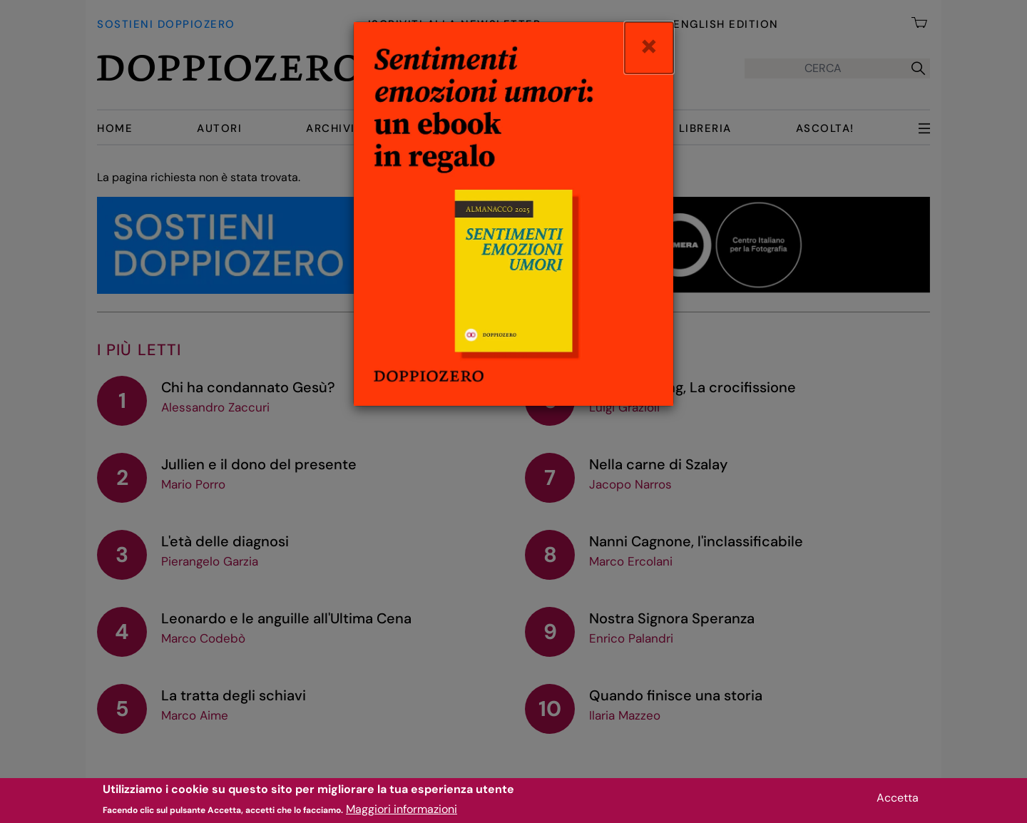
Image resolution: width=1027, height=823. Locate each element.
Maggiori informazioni (401, 813)
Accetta (898, 801)
